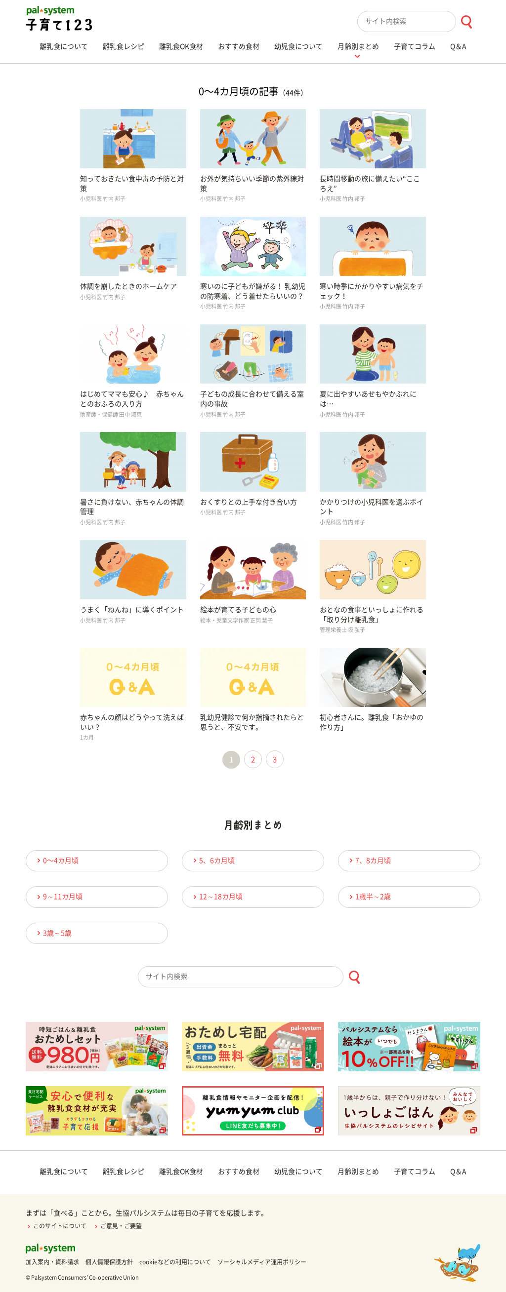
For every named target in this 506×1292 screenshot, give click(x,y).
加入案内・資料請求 (52, 1262)
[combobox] (418, 21)
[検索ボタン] (466, 22)
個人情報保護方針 (109, 1262)
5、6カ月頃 (212, 860)
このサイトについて (56, 1226)
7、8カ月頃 (368, 860)
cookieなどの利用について (175, 1262)
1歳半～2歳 (368, 897)
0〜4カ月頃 (56, 860)
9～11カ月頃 (58, 897)
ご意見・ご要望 (117, 1226)
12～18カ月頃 (216, 897)
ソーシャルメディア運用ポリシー (261, 1262)
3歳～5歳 (53, 933)
